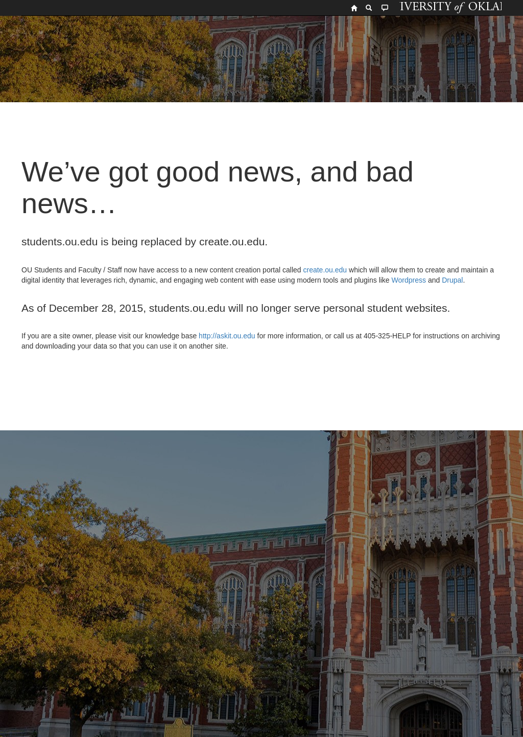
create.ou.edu (324, 270)
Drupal (452, 280)
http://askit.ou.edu (227, 336)
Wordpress (409, 280)
